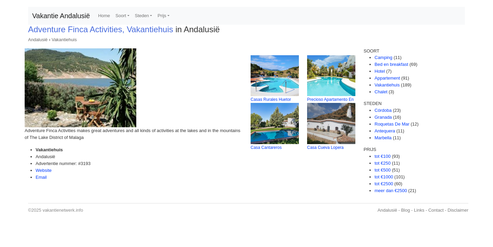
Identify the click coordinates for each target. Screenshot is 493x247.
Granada (383, 117)
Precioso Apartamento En (330, 99)
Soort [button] (120, 15)
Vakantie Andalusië (61, 16)
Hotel (380, 71)
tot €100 (383, 156)
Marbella (383, 137)
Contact (436, 210)
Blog (405, 210)
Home (104, 15)
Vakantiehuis (64, 39)
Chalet (381, 91)
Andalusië (38, 39)
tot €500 (383, 170)
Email (41, 177)
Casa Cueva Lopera (325, 147)
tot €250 (383, 163)
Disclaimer (457, 210)
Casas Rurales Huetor (271, 99)
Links (419, 210)
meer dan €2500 (391, 190)
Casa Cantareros (266, 147)
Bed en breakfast (391, 64)
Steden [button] (142, 15)
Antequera (385, 130)
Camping (383, 57)
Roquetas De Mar (392, 124)
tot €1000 (384, 176)
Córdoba (383, 110)
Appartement (387, 78)
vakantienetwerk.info (62, 210)
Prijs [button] (161, 15)
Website (44, 170)
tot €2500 (384, 183)
